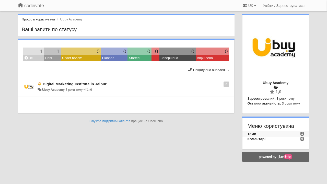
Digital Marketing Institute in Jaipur (75, 84)
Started (134, 58)
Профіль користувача (38, 19)
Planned (108, 58)
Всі (29, 58)
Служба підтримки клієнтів (109, 121)
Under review (72, 58)
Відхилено (205, 58)
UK (249, 6)
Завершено (169, 58)
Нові (48, 58)
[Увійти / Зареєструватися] (284, 5)
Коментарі (257, 139)
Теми (252, 134)
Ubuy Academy (53, 89)
